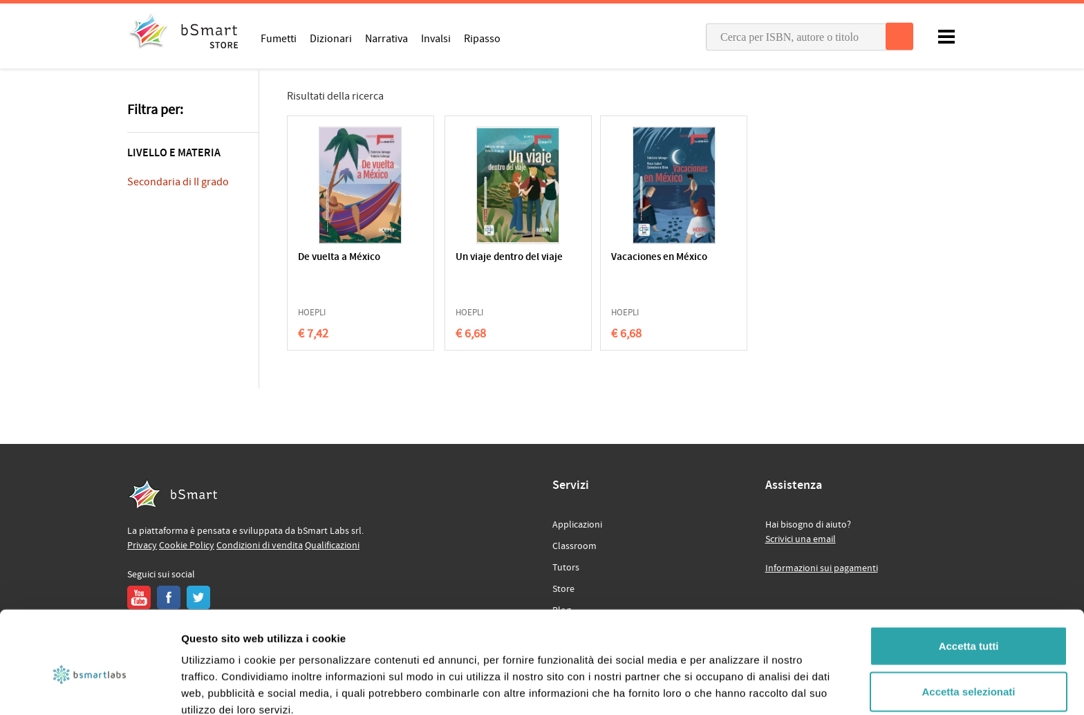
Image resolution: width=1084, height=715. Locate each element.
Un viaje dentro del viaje (474, 264)
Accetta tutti (969, 579)
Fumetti (279, 38)
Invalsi (436, 38)
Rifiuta (969, 670)
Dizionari (331, 38)
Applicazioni (577, 525)
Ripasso (482, 38)
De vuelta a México (339, 257)
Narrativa (386, 38)
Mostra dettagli (727, 688)
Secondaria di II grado (178, 182)
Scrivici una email (800, 539)
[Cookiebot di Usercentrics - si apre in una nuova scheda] (89, 688)
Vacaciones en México (616, 257)
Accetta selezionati (968, 625)
